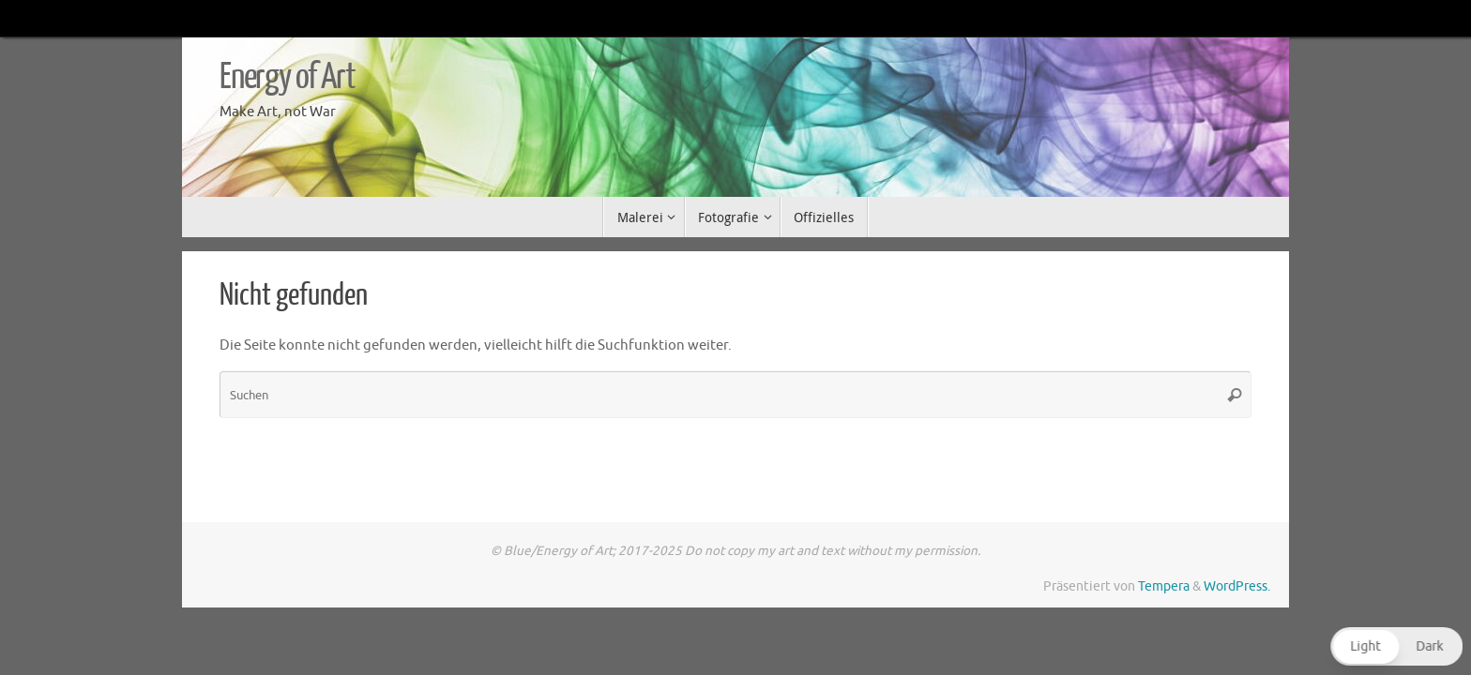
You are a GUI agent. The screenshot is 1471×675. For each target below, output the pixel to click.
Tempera (1164, 586)
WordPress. (1237, 586)
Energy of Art (287, 77)
